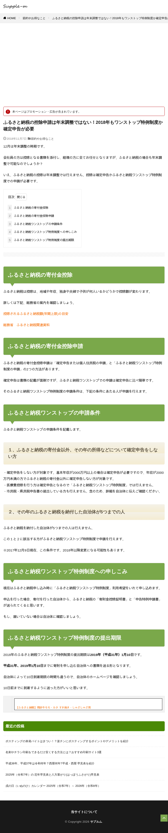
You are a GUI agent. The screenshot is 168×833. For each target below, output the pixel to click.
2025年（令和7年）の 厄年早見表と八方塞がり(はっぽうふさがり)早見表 (52, 774)
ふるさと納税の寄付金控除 (28, 208)
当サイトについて (84, 812)
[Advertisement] (84, 67)
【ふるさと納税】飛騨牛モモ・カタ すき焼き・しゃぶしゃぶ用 (53, 707)
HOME (11, 18)
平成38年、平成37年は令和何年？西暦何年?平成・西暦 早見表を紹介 (50, 763)
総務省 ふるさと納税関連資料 (26, 324)
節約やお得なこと (34, 18)
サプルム (96, 821)
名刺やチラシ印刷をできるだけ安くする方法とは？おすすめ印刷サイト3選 (54, 752)
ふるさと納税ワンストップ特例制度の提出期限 (41, 240)
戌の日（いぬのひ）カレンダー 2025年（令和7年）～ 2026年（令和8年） (53, 785)
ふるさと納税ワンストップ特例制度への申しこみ (42, 232)
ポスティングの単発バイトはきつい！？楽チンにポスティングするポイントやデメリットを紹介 (67, 741)
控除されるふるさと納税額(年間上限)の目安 (35, 313)
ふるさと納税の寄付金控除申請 (31, 216)
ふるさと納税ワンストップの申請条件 (35, 224)
